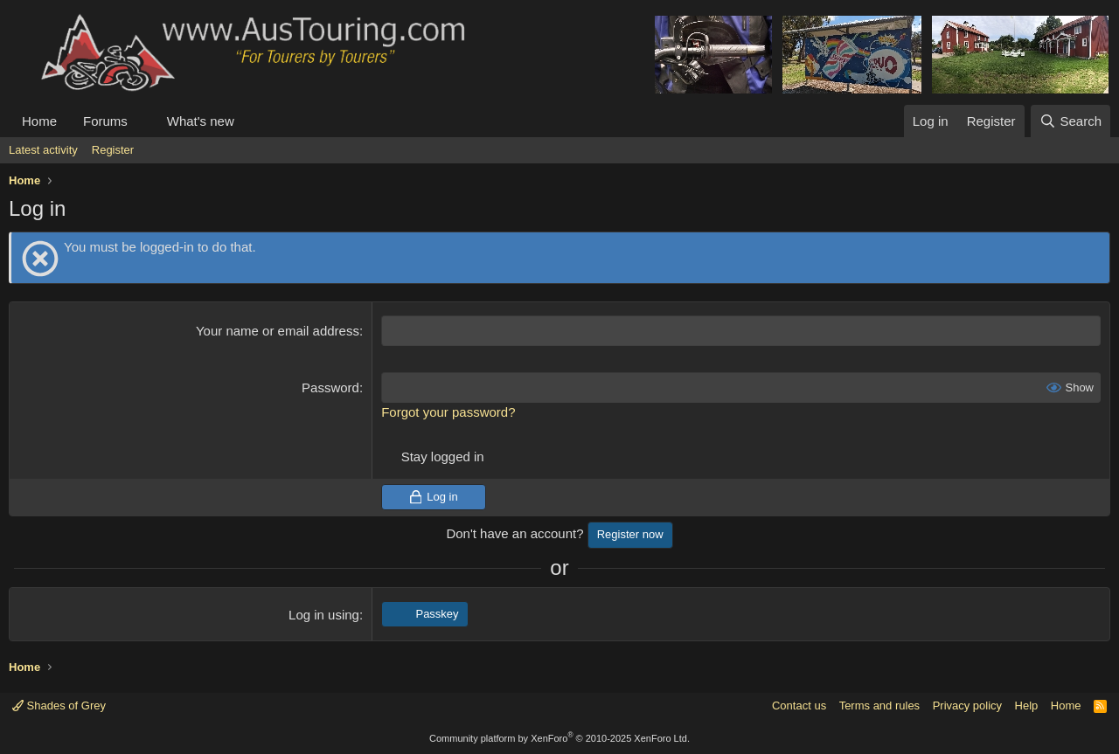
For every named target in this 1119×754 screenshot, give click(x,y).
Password (330, 387)
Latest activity (43, 149)
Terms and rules (879, 705)
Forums (105, 121)
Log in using (323, 614)
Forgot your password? (448, 412)
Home (39, 121)
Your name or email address (277, 330)
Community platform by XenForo (559, 738)
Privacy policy (967, 705)
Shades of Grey (59, 705)
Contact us (799, 705)
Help (1027, 705)
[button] (141, 121)
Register (113, 149)
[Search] (1070, 121)
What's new (200, 121)
